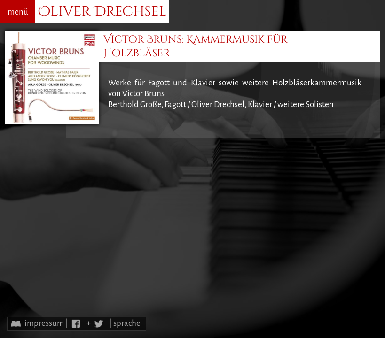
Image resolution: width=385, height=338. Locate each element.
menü (18, 12)
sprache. (127, 323)
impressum (44, 323)
